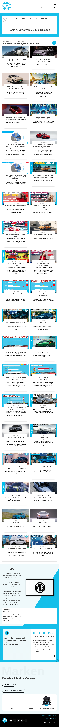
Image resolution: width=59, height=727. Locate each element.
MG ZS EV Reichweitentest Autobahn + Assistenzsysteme (43, 467)
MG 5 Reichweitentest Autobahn (15, 322)
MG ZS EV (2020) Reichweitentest (43, 548)
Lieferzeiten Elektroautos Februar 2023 (43, 206)
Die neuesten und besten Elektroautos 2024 (43, 117)
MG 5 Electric (43, 521)
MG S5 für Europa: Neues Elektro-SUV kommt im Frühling (15, 88)
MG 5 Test (43, 322)
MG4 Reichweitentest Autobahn (43, 235)
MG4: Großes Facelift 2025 (43, 59)
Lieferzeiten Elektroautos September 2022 (43, 294)
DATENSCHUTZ (54, 718)
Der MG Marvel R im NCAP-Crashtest (15, 438)
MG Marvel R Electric (43, 495)
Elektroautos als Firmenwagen (46, 715)
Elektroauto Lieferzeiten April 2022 (15, 408)
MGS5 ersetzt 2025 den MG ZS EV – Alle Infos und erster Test (15, 59)
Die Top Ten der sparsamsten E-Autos (43, 88)
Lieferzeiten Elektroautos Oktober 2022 (15, 294)
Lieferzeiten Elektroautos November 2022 (43, 264)
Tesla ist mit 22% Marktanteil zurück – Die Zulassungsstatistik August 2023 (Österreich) (15, 146)
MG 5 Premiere (15, 467)
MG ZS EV (15, 521)
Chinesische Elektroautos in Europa (15, 264)
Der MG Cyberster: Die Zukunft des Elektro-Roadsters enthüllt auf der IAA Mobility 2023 (43, 146)
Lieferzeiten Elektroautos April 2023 (15, 206)
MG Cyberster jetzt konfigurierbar (15, 117)
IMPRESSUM (48, 718)
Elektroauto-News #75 (43, 349)
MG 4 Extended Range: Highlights (43, 176)
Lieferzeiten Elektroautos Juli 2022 (15, 349)
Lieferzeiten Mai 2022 (43, 378)
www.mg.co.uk (16, 620)
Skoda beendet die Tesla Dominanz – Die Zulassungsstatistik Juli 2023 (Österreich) (15, 176)
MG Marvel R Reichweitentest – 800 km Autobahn (15, 548)
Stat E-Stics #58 (15, 495)
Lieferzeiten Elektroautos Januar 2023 (15, 235)
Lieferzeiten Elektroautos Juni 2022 (15, 378)
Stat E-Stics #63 (43, 408)
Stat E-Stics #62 (43, 438)
